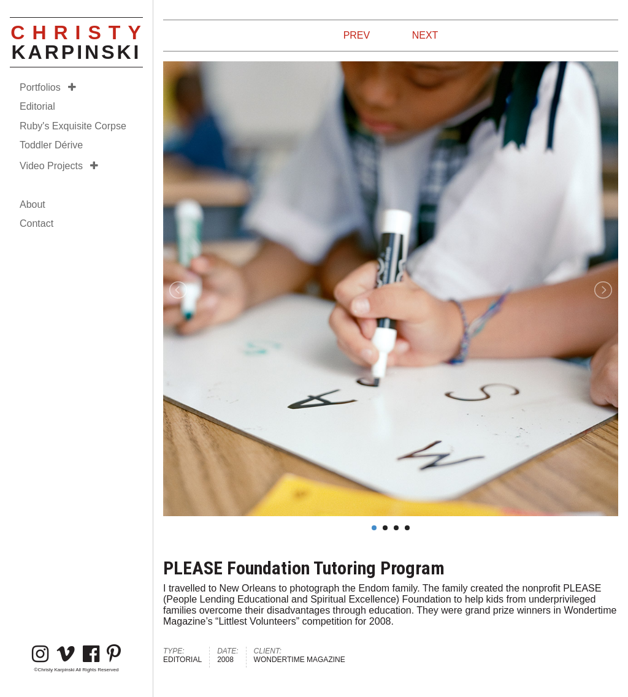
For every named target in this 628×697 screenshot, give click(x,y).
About (32, 204)
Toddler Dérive (51, 145)
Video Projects (59, 166)
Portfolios (48, 87)
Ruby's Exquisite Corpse (73, 126)
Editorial (37, 106)
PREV (356, 35)
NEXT (425, 35)
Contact (36, 223)
